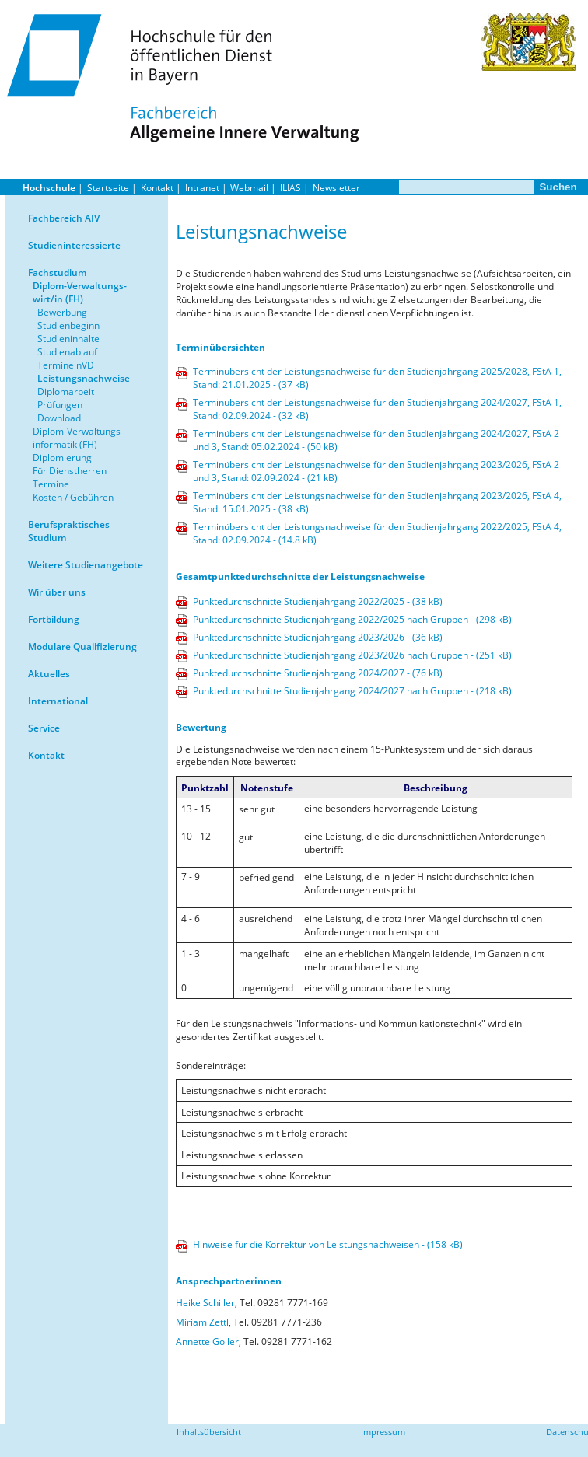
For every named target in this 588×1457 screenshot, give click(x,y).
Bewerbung (62, 312)
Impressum (383, 1432)
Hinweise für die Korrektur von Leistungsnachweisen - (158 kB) (328, 1244)
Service (44, 728)
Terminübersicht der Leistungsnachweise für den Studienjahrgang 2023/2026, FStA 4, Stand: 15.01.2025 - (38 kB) (377, 502)
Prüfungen (59, 404)
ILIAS (290, 187)
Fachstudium (57, 272)
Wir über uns (57, 592)
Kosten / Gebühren (73, 497)
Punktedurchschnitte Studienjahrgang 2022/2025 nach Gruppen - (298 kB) (352, 619)
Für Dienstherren (70, 470)
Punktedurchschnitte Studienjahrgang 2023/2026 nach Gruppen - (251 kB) (352, 655)
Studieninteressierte (74, 245)
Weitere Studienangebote (85, 564)
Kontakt (157, 187)
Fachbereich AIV (64, 218)
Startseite (108, 187)
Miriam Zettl (202, 1322)
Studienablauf (67, 351)
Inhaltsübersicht (209, 1432)
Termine (51, 484)
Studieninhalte (68, 338)
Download (59, 418)
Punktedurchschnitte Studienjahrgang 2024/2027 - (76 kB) (318, 673)
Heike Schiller (205, 1302)
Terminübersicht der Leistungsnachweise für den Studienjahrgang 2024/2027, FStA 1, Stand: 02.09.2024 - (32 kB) (377, 409)
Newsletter (336, 187)
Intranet (202, 187)
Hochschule (49, 187)
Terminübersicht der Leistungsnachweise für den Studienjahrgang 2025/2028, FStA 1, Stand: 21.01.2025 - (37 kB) (377, 378)
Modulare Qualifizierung (82, 646)
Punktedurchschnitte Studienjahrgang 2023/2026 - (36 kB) (318, 637)
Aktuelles (49, 673)
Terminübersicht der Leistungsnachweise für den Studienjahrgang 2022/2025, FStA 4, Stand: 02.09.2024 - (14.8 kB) (377, 533)
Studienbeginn (68, 325)
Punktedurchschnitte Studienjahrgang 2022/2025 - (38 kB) (318, 601)
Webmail (249, 187)
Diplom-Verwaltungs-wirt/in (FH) (80, 292)
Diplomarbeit (65, 391)
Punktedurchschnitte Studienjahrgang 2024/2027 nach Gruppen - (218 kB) (352, 690)
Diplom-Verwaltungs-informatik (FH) (78, 438)
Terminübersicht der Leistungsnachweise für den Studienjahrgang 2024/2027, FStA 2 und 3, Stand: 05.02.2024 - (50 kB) (376, 440)
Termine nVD (65, 365)
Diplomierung (62, 457)
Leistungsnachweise (83, 378)
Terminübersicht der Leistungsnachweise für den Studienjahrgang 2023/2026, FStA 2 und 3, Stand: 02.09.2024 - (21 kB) (376, 471)
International (58, 701)
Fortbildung (53, 619)
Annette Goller (207, 1341)
